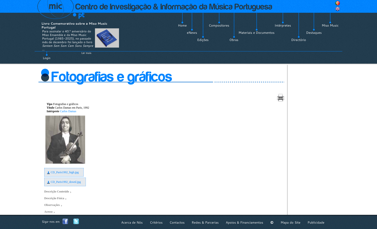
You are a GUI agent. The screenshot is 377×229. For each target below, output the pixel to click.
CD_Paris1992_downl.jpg (66, 182)
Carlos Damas (68, 111)
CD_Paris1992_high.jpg (65, 172)
